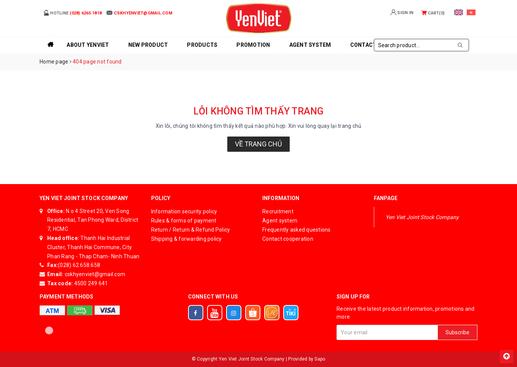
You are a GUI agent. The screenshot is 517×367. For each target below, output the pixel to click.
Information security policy (184, 211)
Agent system (310, 45)
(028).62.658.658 (79, 265)
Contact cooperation (287, 239)
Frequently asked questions (296, 230)
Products (202, 45)
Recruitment (278, 211)
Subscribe (457, 332)
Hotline (72, 13)
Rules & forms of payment (184, 221)
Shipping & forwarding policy (186, 239)
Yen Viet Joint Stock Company (422, 217)
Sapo (319, 359)
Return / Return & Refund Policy (190, 230)
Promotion (253, 45)
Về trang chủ (258, 144)
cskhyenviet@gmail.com (95, 274)
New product (148, 45)
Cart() (433, 13)
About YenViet (88, 45)
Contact (363, 45)
